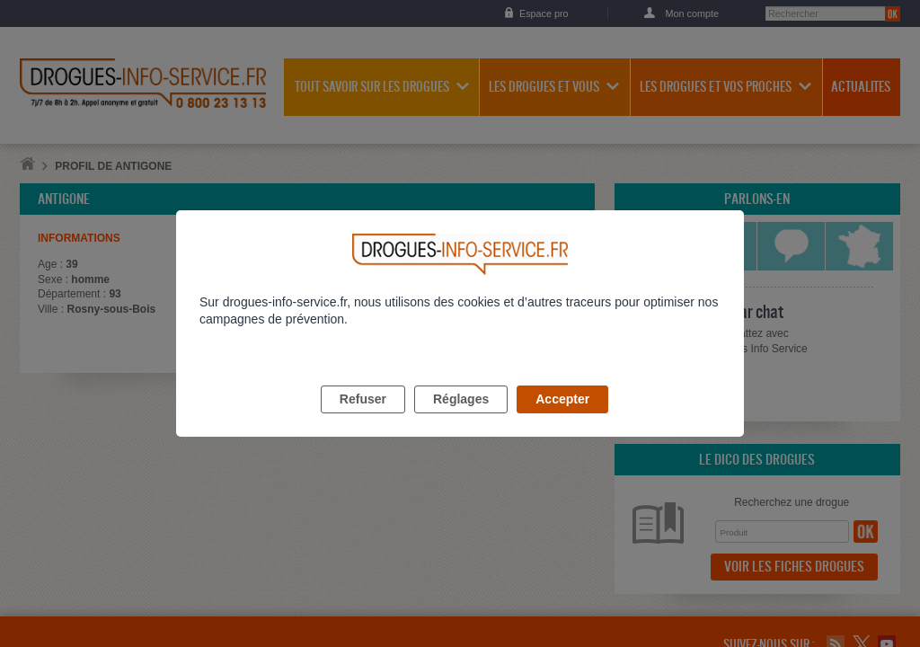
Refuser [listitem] (363, 419)
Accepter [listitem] (562, 419)
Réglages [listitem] (461, 419)
